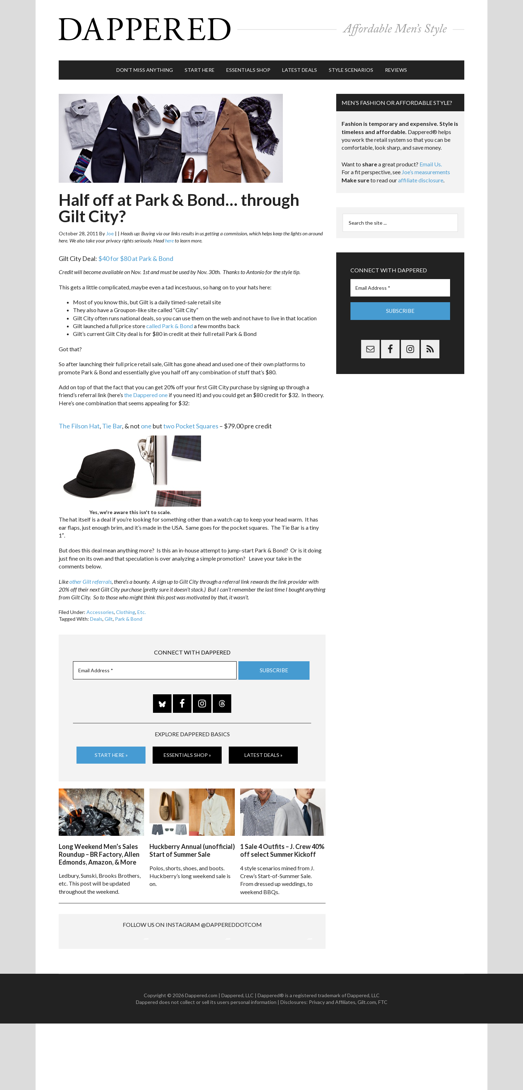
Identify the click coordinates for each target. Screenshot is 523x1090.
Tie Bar (112, 419)
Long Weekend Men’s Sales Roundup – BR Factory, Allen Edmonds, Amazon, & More (99, 845)
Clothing (125, 605)
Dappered (261, 27)
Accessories (100, 605)
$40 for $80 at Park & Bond (135, 251)
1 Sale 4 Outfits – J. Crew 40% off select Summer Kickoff (282, 841)
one (146, 419)
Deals (96, 612)
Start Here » (111, 747)
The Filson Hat (79, 419)
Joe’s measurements (426, 164)
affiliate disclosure (420, 173)
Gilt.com (367, 1069)
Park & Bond (128, 612)
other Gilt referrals (90, 574)
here (169, 233)
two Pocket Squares (190, 419)
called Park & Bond (169, 318)
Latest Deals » (263, 747)
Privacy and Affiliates (332, 1069)
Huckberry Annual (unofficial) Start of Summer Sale (192, 841)
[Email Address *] (155, 663)
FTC (382, 1069)
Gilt (109, 612)
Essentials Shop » (187, 747)
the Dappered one (146, 387)
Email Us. (430, 157)
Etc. (141, 605)
